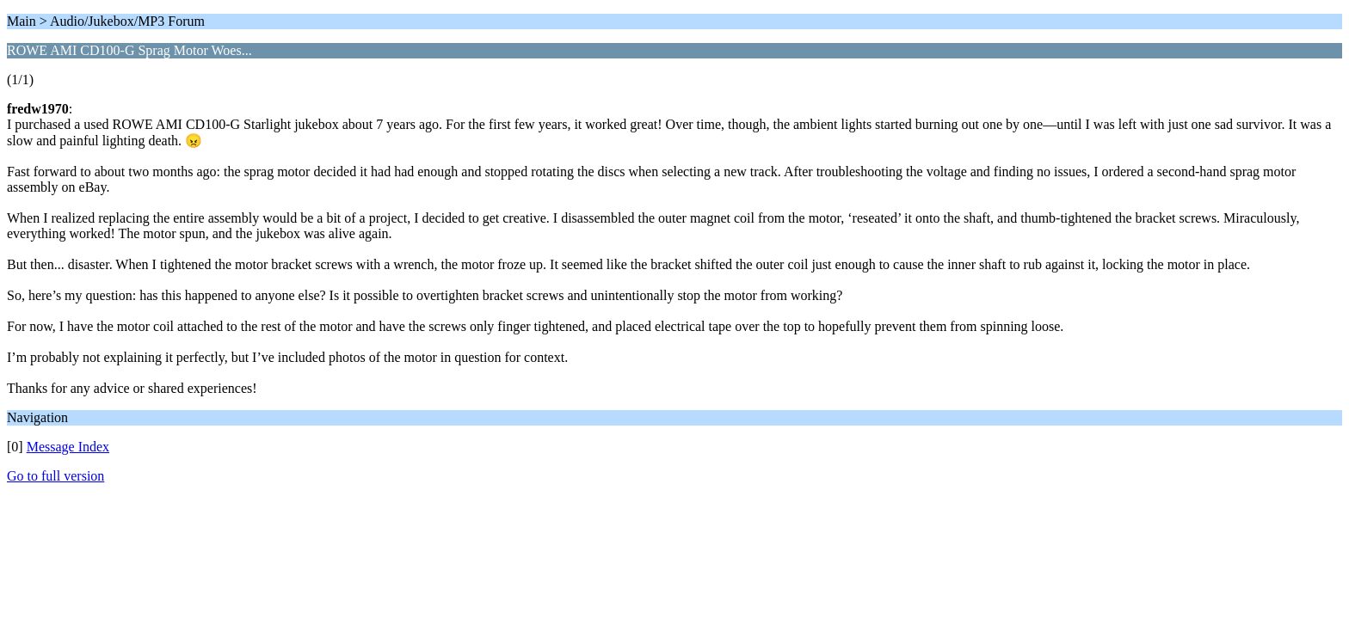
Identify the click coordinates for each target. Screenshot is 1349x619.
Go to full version (55, 476)
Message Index (68, 446)
